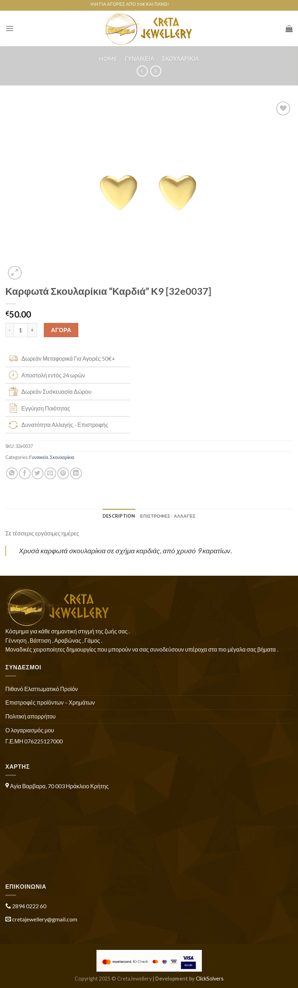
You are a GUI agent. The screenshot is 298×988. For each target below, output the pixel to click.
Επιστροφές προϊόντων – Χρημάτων (50, 702)
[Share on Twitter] (37, 473)
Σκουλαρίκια (180, 58)
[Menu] (9, 28)
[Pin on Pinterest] (63, 473)
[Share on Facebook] (25, 473)
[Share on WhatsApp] (12, 473)
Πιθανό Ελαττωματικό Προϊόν (41, 688)
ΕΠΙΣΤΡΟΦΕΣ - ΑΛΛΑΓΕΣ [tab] (168, 516)
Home (108, 58)
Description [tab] (119, 516)
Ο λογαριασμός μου (29, 730)
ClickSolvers (210, 979)
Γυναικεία (140, 58)
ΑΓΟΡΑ (61, 329)
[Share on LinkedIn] (76, 473)
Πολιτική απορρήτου (30, 716)
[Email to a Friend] (50, 473)
